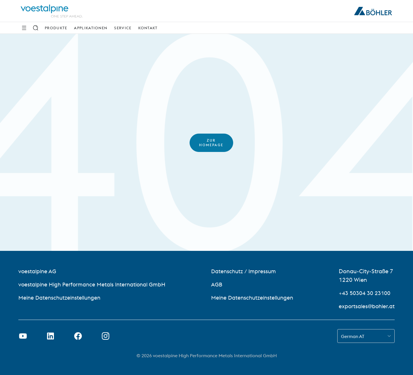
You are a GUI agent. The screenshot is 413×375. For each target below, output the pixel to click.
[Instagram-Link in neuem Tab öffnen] (105, 336)
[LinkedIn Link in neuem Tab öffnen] (50, 336)
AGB (217, 284)
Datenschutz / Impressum (244, 271)
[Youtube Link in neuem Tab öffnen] (23, 336)
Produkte (56, 28)
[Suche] (35, 28)
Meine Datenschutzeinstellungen (61, 297)
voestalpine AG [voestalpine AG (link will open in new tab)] (38, 271)
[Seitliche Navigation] (24, 28)
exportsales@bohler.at (366, 306)
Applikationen (90, 28)
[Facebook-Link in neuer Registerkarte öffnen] (78, 336)
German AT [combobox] (352, 336)
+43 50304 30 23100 (365, 292)
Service (122, 28)
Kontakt (147, 28)
